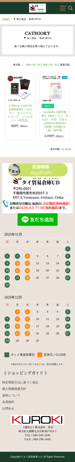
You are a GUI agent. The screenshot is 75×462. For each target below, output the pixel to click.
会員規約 (8, 401)
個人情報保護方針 (14, 388)
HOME (5, 19)
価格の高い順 (50, 64)
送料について (11, 395)
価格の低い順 (33, 64)
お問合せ (8, 408)
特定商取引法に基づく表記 (20, 382)
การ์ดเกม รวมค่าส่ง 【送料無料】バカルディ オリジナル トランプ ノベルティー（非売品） (21, 113)
